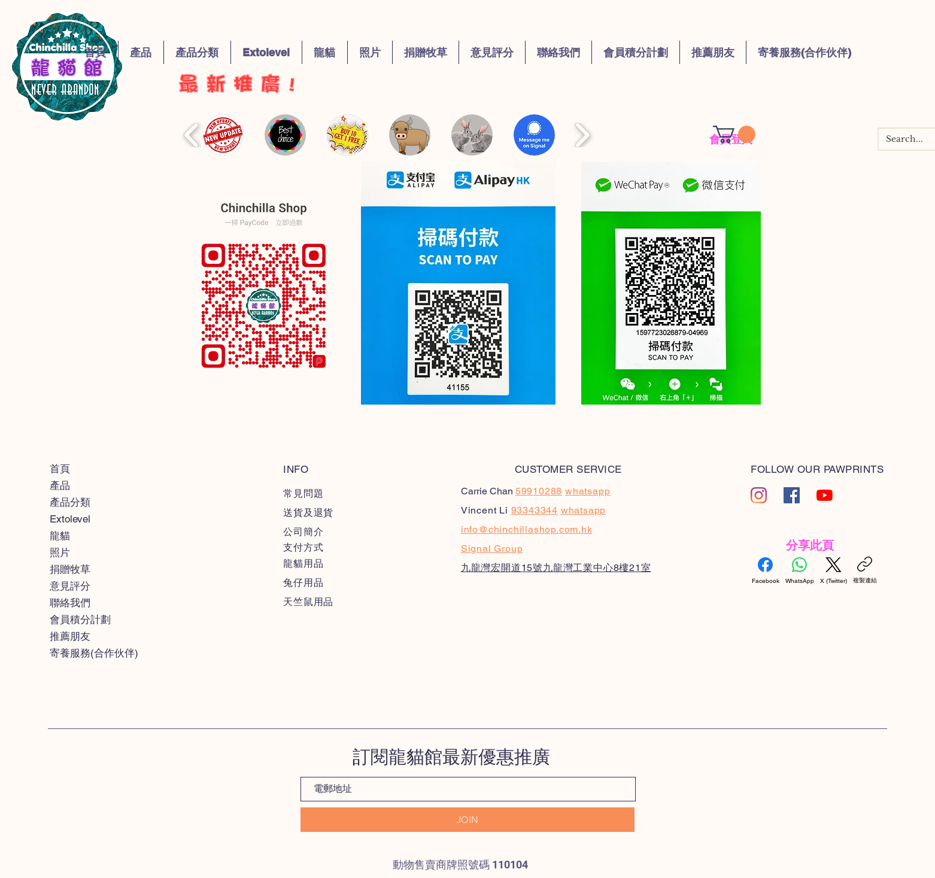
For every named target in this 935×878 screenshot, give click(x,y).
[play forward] (582, 135)
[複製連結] (865, 571)
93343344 (534, 510)
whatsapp (583, 510)
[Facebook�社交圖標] (792, 495)
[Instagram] (759, 495)
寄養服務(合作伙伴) (94, 653)
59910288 (538, 491)
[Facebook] (765, 571)
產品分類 (70, 502)
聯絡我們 (70, 603)
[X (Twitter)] (833, 571)
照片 (60, 552)
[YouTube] (824, 495)
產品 (60, 485)
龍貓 (60, 536)
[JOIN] (467, 819)
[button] (734, 134)
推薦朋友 (70, 636)
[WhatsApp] (799, 571)
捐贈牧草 (70, 569)
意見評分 (70, 586)
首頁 (60, 469)
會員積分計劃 (80, 619)
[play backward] (191, 135)
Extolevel (70, 519)
